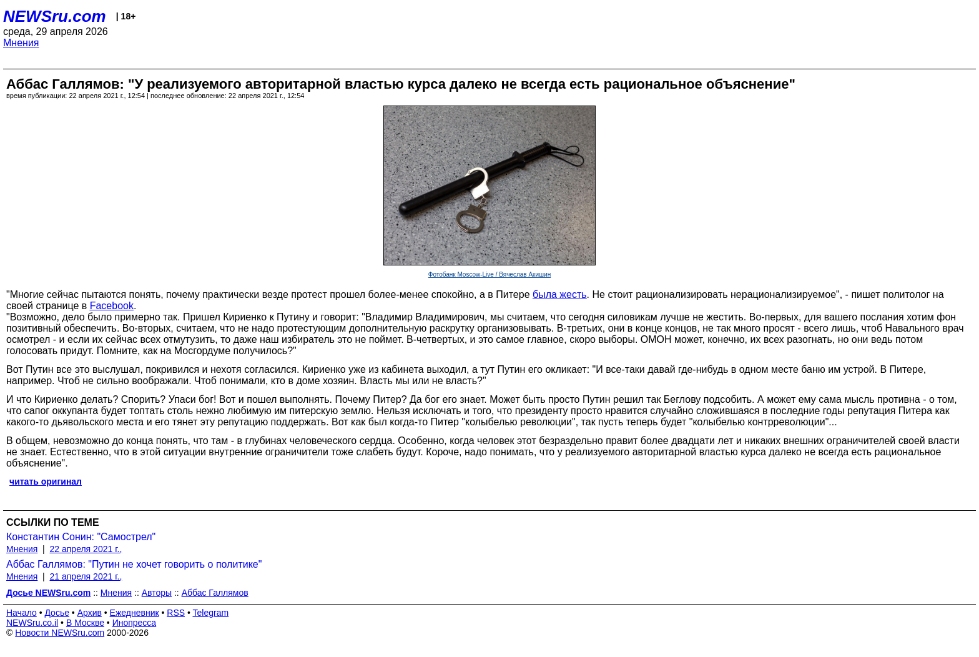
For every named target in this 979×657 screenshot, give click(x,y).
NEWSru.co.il (32, 623)
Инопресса (134, 623)
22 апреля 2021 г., (86, 549)
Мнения (21, 42)
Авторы (157, 593)
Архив (89, 613)
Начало (21, 613)
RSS (176, 613)
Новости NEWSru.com (59, 633)
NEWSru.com (54, 16)
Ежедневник (134, 613)
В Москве (85, 623)
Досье (56, 613)
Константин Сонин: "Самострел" (80, 536)
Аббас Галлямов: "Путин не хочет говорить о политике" (134, 564)
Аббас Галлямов (215, 593)
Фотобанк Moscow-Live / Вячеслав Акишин (489, 274)
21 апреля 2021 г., (86, 576)
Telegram (211, 613)
